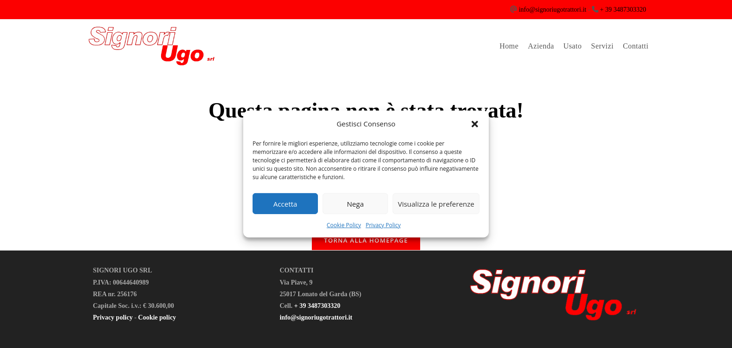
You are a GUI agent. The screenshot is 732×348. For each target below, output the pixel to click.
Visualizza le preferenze (436, 203)
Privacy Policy (383, 225)
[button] (474, 123)
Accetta (285, 203)
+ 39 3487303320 (623, 9)
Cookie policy (157, 317)
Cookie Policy (344, 225)
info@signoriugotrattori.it (552, 9)
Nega (355, 203)
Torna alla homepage (366, 240)
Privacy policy (113, 317)
